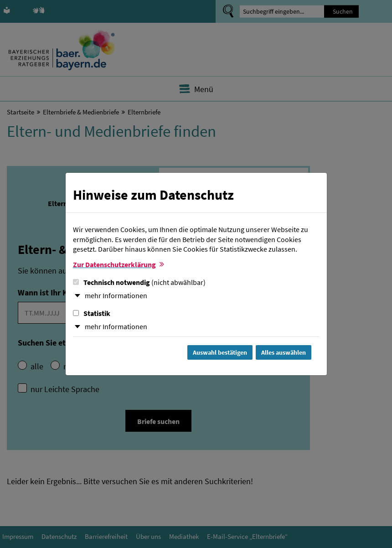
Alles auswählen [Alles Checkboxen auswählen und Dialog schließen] (283, 352)
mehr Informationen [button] (116, 295)
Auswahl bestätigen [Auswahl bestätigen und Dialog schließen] (220, 352)
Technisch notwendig (139, 282)
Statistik (91, 313)
